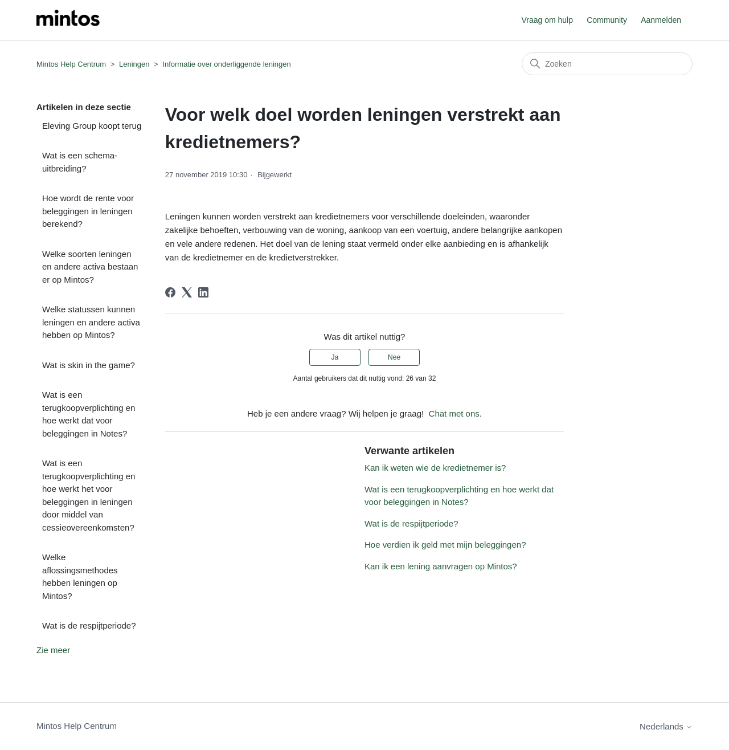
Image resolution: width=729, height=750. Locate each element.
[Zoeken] (607, 63)
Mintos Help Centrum (71, 64)
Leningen (134, 64)
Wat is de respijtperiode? (89, 625)
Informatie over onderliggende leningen (226, 64)
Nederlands (666, 726)
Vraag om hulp (547, 20)
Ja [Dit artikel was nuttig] (335, 357)
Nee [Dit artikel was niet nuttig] (394, 357)
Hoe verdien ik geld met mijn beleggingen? (445, 544)
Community (607, 20)
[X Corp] (187, 292)
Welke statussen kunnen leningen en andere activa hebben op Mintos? (91, 322)
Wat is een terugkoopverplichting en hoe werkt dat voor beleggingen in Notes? (88, 414)
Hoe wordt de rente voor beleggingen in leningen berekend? (88, 211)
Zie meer (53, 650)
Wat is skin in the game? (88, 365)
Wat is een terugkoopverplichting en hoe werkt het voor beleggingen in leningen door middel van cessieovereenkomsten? (88, 495)
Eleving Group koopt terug (91, 126)
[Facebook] (170, 292)
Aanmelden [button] (661, 20)
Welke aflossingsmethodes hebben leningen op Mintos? (80, 576)
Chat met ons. (455, 413)
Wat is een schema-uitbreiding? (79, 161)
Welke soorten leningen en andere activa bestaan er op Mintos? (90, 266)
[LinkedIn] (203, 292)
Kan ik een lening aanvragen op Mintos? (440, 566)
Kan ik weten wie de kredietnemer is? (435, 467)
